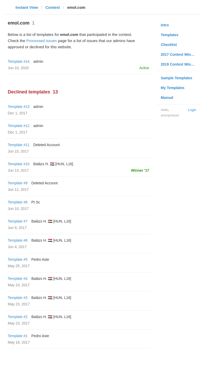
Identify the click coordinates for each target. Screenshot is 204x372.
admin (38, 61)
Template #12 (18, 126)
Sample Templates (176, 78)
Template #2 (17, 317)
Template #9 (17, 183)
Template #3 (17, 298)
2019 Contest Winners (180, 64)
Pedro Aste (40, 259)
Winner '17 (140, 170)
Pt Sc (35, 202)
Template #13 (18, 107)
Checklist (169, 45)
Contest (53, 7)
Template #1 (17, 336)
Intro (165, 25)
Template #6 (17, 240)
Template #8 (17, 202)
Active (144, 68)
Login (192, 110)
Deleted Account (46, 145)
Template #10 (18, 164)
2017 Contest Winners (180, 54)
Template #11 (18, 145)
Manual (167, 98)
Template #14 (18, 61)
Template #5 (17, 259)
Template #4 (17, 278)
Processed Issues (41, 40)
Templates (169, 35)
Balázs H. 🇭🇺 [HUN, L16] (53, 164)
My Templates (173, 88)
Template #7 (17, 221)
